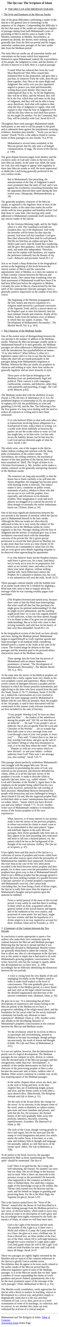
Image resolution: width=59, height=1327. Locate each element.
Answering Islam (10, 1323)
